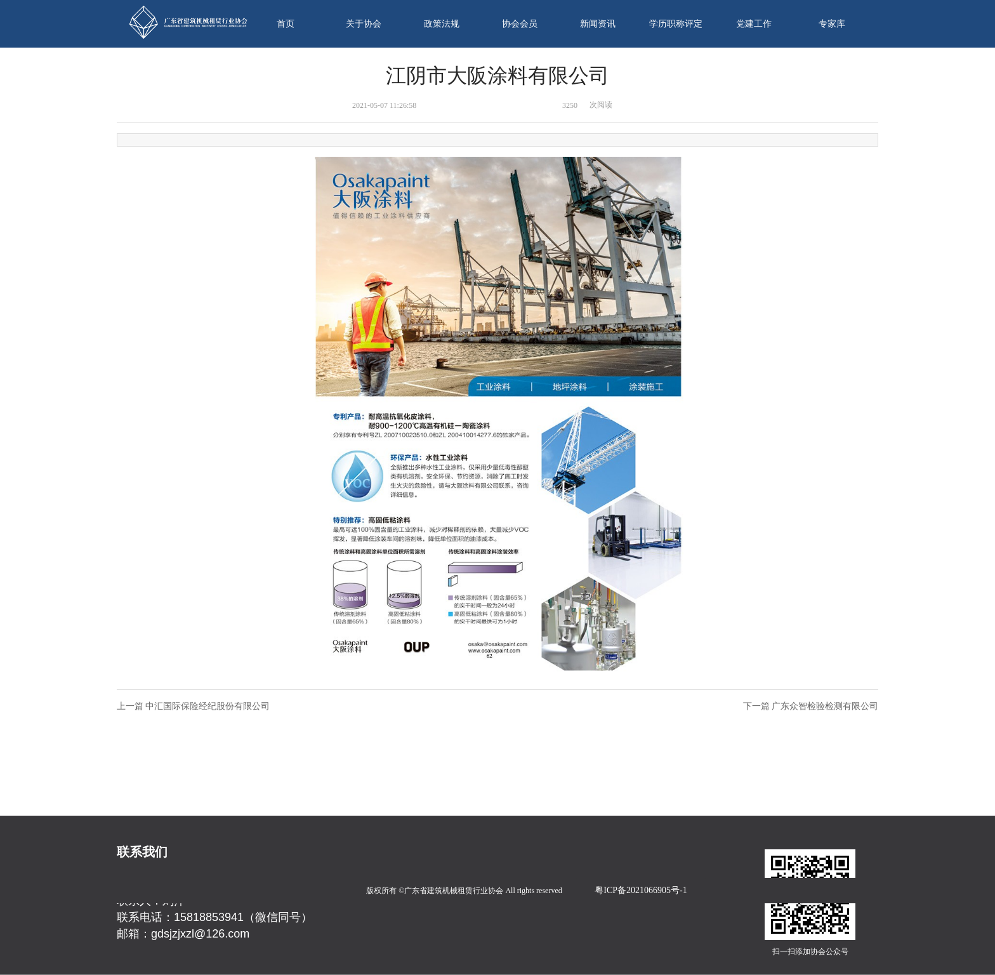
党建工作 (754, 24)
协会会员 (519, 24)
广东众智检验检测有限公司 (825, 706)
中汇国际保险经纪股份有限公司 (207, 706)
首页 (285, 24)
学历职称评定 (675, 24)
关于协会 (363, 24)
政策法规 (441, 24)
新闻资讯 (598, 24)
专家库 (832, 24)
